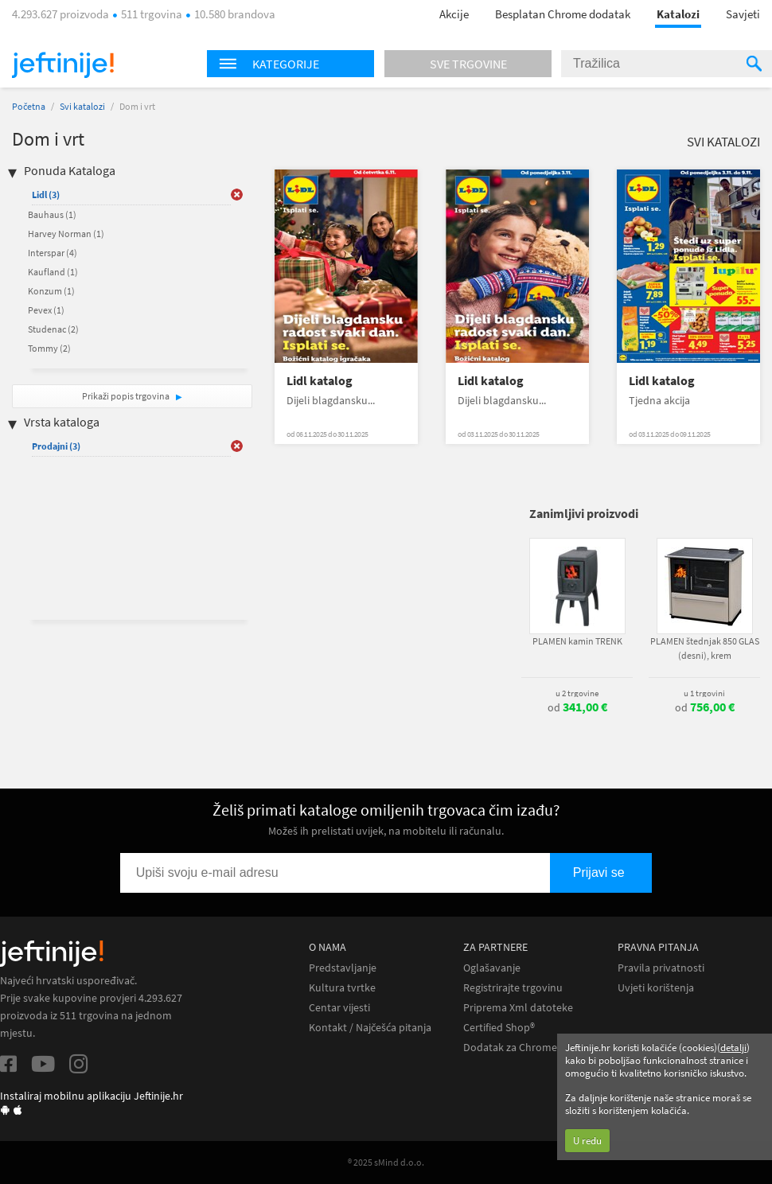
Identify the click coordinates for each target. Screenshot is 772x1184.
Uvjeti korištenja (656, 988)
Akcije (454, 13)
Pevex (46, 310)
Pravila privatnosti (661, 968)
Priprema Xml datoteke (518, 1008)
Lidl (46, 195)
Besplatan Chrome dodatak (562, 13)
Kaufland (53, 272)
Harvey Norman (66, 234)
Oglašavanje (492, 968)
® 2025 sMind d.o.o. (386, 1162)
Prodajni (56, 446)
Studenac (53, 329)
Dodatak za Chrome (510, 1047)
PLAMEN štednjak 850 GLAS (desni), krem (704, 648)
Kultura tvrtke (342, 988)
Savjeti (743, 13)
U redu (587, 1140)
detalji (733, 1047)
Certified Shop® (499, 1027)
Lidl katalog (320, 380)
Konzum (51, 291)
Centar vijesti (339, 1008)
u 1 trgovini (704, 693)
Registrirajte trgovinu (513, 988)
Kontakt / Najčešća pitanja (370, 1027)
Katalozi (678, 13)
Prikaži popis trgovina (126, 396)
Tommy (49, 348)
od (577, 707)
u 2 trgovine (577, 693)
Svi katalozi (82, 106)
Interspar (52, 253)
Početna (28, 106)
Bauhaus (52, 214)
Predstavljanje (342, 968)
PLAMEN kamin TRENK (577, 641)
